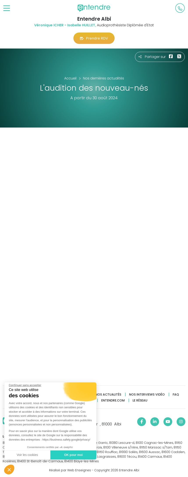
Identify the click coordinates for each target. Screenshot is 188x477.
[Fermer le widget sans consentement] (24, 385)
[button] (9, 469)
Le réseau (140, 400)
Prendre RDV (94, 38)
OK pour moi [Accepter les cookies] (73, 455)
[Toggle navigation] (6, 8)
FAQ (176, 394)
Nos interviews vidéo (147, 394)
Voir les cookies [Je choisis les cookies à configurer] (27, 455)
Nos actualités (108, 394)
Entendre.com (113, 400)
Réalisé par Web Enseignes (70, 470)
